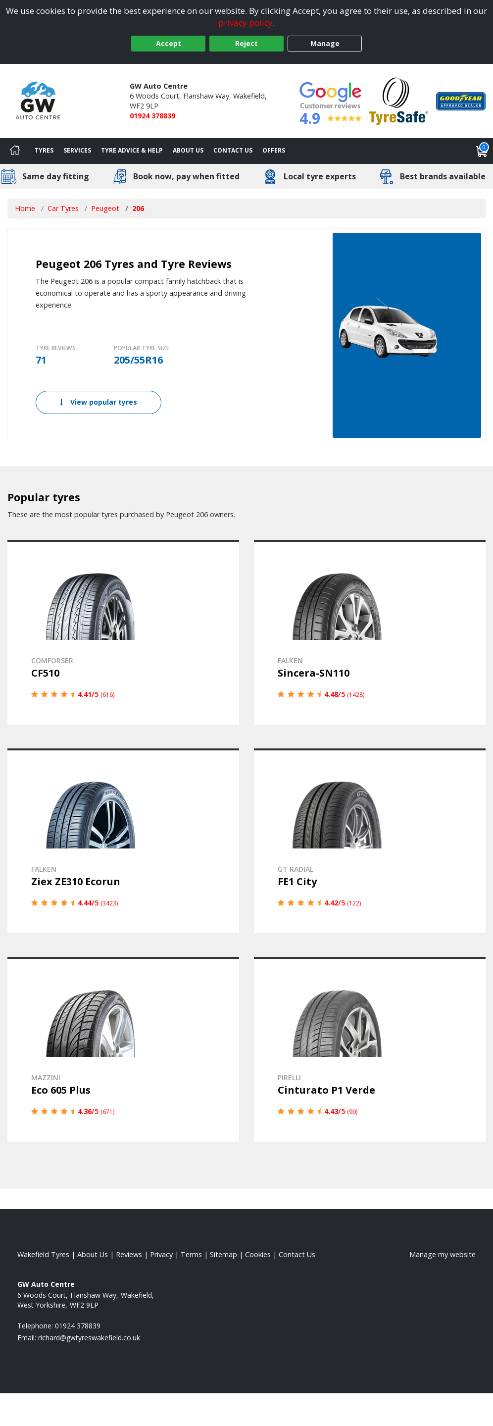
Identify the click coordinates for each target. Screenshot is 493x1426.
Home (25, 208)
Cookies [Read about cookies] (258, 1254)
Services (77, 150)
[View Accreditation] (398, 100)
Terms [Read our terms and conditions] (191, 1254)
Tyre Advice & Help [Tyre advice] (132, 150)
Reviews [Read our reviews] (129, 1254)
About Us (188, 150)
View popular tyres (98, 402)
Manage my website (442, 1254)
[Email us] (89, 1337)
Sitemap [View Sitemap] (223, 1254)
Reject (246, 43)
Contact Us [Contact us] (232, 150)
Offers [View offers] (273, 150)
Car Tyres (63, 208)
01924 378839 (152, 115)
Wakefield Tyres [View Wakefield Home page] (43, 1254)
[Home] (15, 151)
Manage (325, 43)
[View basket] (482, 151)
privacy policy (245, 22)
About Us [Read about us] (92, 1254)
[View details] (123, 632)
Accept (168, 43)
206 (138, 208)
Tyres (44, 150)
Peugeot (105, 208)
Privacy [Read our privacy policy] (161, 1254)
